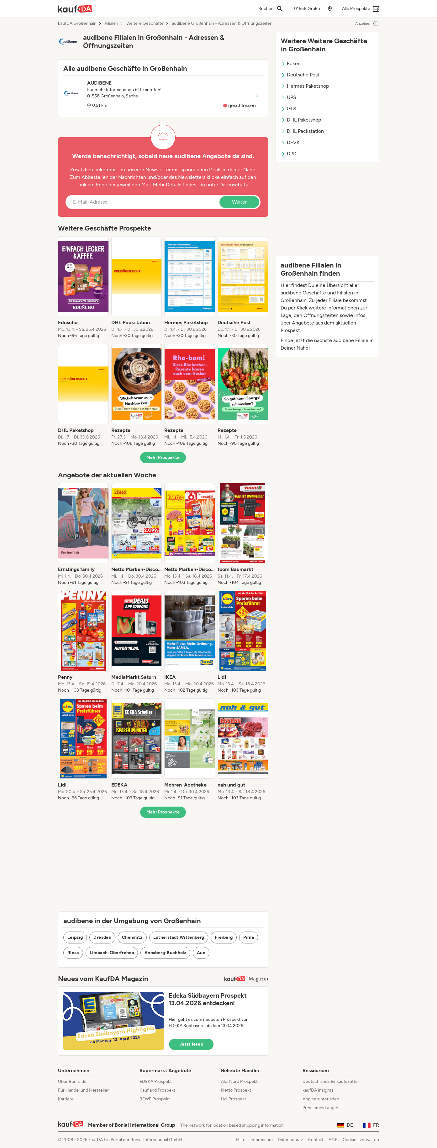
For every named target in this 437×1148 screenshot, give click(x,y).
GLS (288, 109)
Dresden (102, 937)
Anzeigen (367, 23)
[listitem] (83, 287)
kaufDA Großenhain (77, 23)
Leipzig (75, 937)
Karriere (66, 1099)
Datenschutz (233, 185)
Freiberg (224, 937)
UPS (288, 97)
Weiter (239, 202)
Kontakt (316, 1139)
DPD (289, 154)
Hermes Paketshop (305, 86)
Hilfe (240, 1139)
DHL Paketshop (301, 120)
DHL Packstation (302, 131)
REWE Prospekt (155, 1099)
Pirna (248, 937)
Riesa (73, 952)
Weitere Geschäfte (145, 23)
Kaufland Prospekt (157, 1090)
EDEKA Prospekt (156, 1081)
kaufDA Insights (318, 1090)
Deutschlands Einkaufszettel (331, 1081)
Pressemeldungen (320, 1107)
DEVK (290, 142)
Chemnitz (132, 937)
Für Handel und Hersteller (83, 1090)
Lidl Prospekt (233, 1099)
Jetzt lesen (191, 1044)
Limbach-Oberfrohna (112, 952)
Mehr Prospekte (163, 457)
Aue (201, 952)
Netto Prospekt (236, 1090)
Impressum (261, 1139)
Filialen (111, 23)
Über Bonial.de (72, 1081)
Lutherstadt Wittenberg (178, 937)
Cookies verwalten (361, 1139)
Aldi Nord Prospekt (239, 1081)
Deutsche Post (300, 75)
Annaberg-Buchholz (165, 952)
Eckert (291, 63)
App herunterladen (321, 1099)
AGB (333, 1139)
